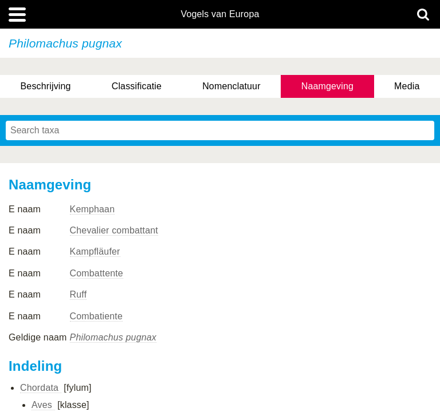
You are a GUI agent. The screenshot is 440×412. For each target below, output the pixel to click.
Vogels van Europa (219, 14)
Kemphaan (92, 209)
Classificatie (137, 86)
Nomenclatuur (231, 86)
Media (406, 86)
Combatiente (96, 316)
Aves (43, 405)
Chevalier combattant (114, 230)
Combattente (96, 273)
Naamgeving (327, 86)
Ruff (78, 294)
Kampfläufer (95, 251)
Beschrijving (46, 86)
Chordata (40, 388)
